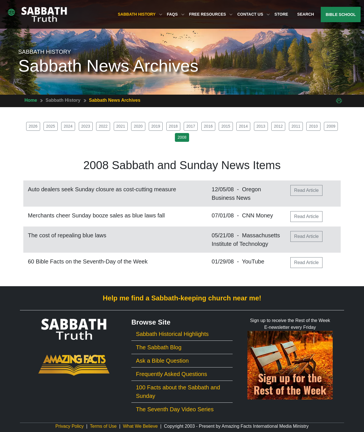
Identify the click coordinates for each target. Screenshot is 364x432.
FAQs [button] (176, 14)
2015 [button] (225, 126)
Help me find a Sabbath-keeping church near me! (182, 298)
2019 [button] (155, 126)
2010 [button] (313, 126)
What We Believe (140, 426)
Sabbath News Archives (114, 100)
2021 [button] (120, 126)
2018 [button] (173, 126)
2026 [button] (33, 126)
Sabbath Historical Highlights (172, 334)
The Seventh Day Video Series (175, 409)
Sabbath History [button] (140, 14)
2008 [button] (181, 137)
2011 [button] (295, 126)
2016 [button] (208, 126)
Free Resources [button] (211, 14)
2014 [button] (243, 126)
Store (281, 14)
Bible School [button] (341, 14)
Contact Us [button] (253, 14)
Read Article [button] (306, 190)
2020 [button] (138, 126)
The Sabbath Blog (158, 347)
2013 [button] (261, 126)
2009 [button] (330, 126)
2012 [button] (278, 126)
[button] (11, 12)
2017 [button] (190, 126)
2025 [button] (50, 126)
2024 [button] (68, 126)
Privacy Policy (69, 426)
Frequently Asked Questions (171, 374)
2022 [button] (103, 126)
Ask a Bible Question (162, 361)
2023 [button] (85, 126)
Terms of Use (103, 426)
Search (305, 14)
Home (30, 100)
